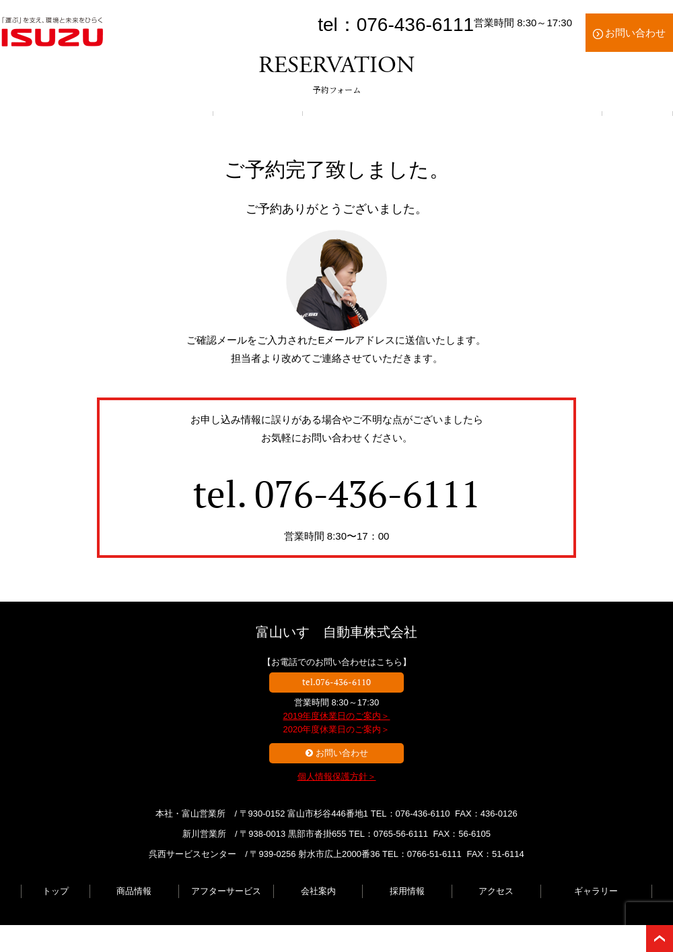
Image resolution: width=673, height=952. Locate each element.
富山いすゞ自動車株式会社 (336, 632)
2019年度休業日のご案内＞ (336, 716)
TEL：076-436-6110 (410, 813)
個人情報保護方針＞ (336, 776)
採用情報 (407, 891)
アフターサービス (226, 891)
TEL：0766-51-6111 (422, 854)
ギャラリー (596, 891)
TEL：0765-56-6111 (388, 834)
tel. (337, 493)
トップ (55, 891)
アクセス (496, 891)
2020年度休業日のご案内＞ (336, 729)
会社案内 (318, 891)
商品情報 (133, 891)
